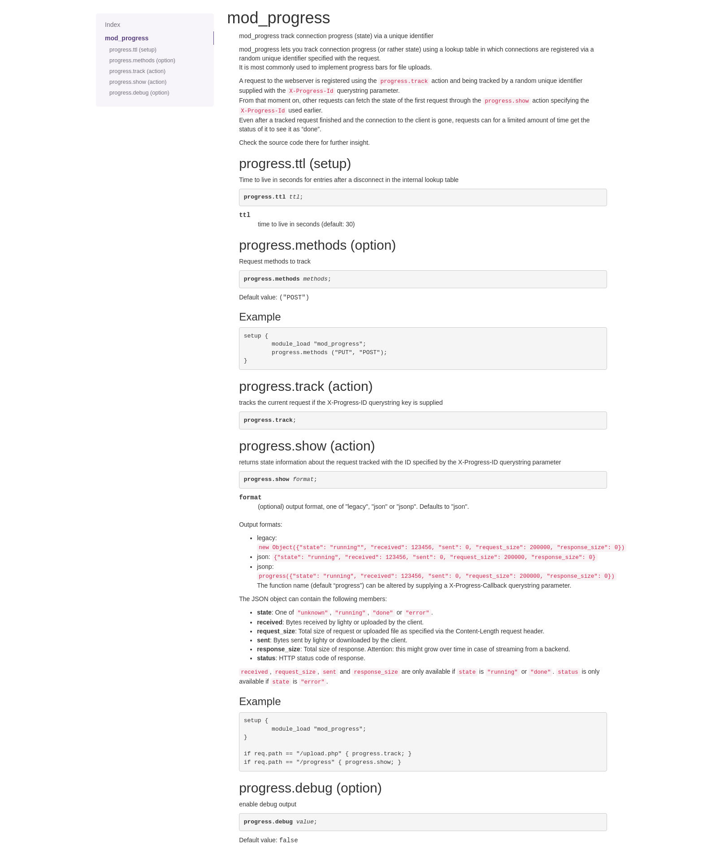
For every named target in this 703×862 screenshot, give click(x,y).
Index (112, 24)
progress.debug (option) (139, 93)
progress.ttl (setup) (132, 50)
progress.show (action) (137, 82)
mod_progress (126, 38)
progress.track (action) (137, 71)
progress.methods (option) (142, 60)
